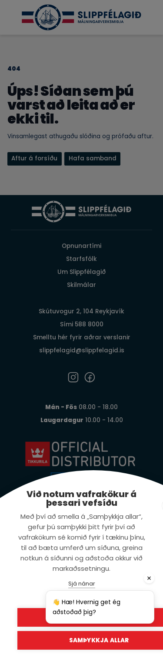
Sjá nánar (81, 583)
